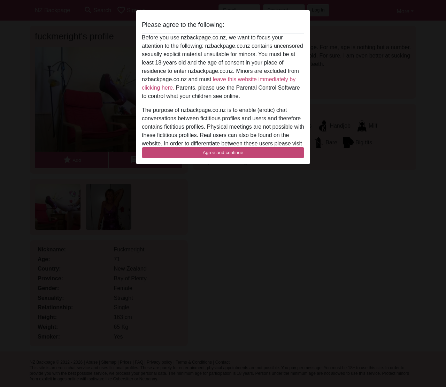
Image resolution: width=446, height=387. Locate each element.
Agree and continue (223, 152)
